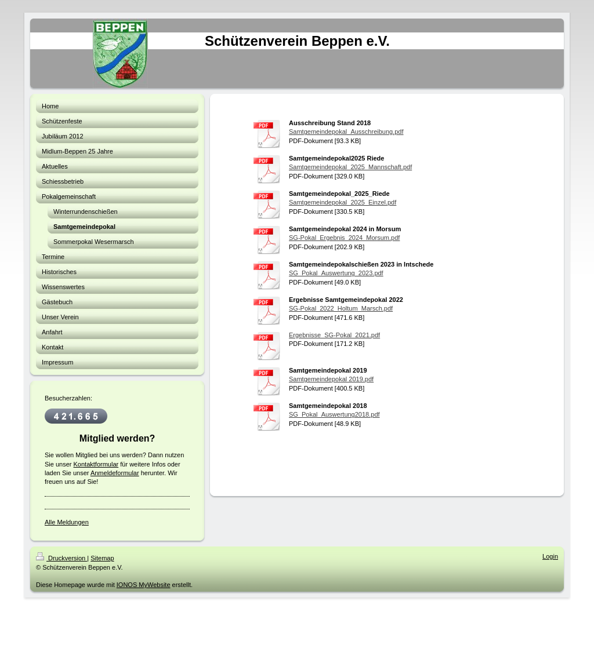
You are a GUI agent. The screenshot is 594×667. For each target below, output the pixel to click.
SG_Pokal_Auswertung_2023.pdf (336, 272)
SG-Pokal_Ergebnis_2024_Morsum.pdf (344, 237)
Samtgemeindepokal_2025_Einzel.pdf (342, 202)
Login (550, 556)
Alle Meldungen (67, 522)
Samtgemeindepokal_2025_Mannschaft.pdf (350, 166)
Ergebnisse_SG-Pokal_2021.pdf (334, 334)
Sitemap (102, 558)
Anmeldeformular (114, 472)
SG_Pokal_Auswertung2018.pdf (334, 414)
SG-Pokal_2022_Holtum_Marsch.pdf (341, 308)
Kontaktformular (96, 464)
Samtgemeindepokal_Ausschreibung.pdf (346, 131)
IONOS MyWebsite (144, 584)
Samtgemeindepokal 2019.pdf (331, 379)
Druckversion (61, 558)
